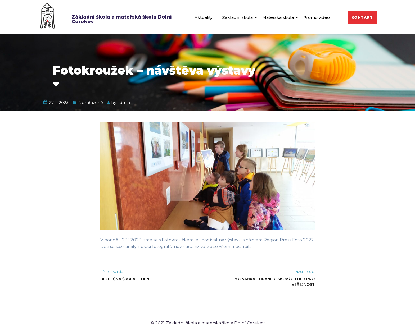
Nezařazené (90, 102)
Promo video (316, 17)
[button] (362, 17)
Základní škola (237, 17)
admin (123, 102)
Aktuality (204, 17)
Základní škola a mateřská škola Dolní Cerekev (122, 19)
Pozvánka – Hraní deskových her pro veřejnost (274, 282)
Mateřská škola (278, 17)
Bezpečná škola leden (124, 279)
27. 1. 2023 (59, 102)
